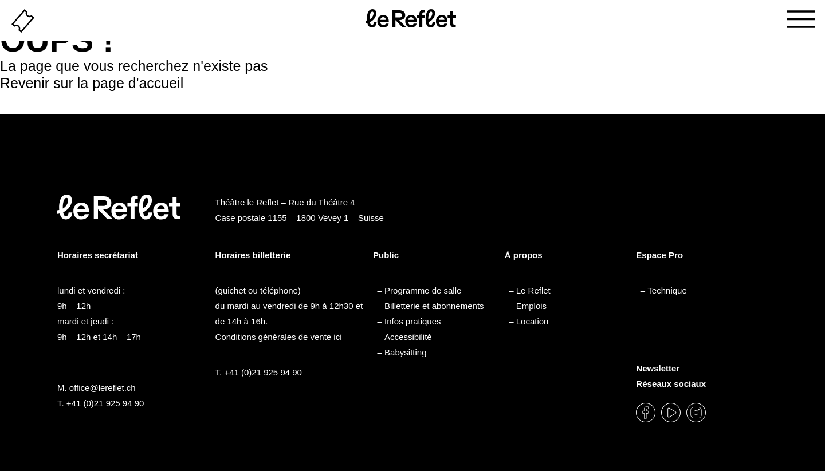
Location (532, 321)
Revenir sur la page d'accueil (91, 83)
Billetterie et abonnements (434, 306)
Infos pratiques (412, 321)
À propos (524, 255)
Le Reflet (533, 290)
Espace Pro (659, 255)
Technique (666, 290)
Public (386, 255)
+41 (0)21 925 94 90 (105, 403)
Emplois (531, 306)
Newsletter (657, 368)
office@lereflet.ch (102, 388)
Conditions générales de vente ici (278, 337)
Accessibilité (408, 337)
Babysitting (405, 352)
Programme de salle (422, 290)
